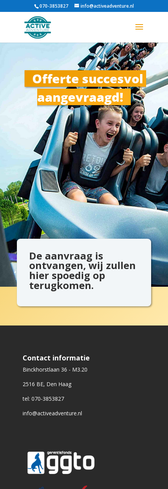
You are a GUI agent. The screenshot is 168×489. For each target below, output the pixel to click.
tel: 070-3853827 (43, 398)
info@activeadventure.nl (52, 413)
